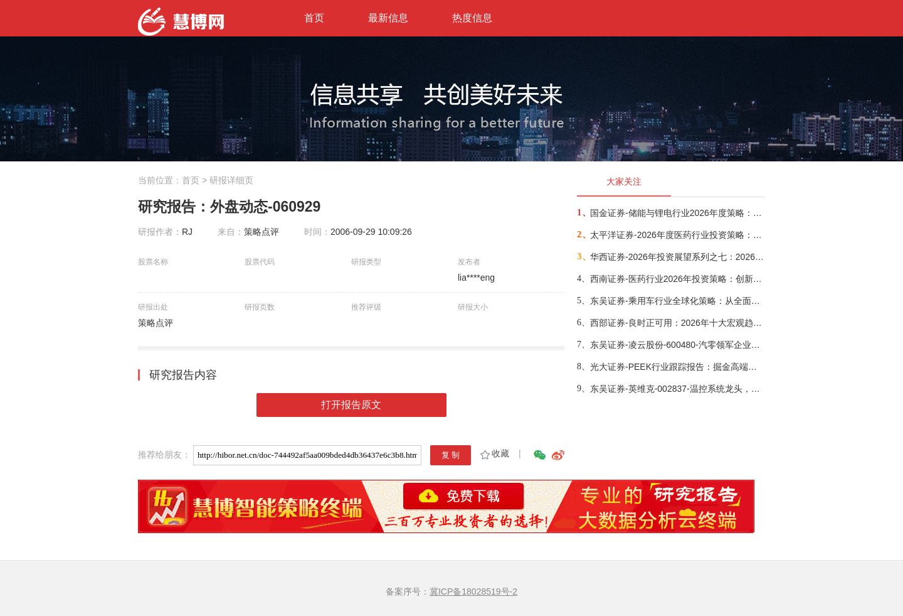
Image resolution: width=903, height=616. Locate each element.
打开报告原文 (351, 404)
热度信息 (472, 18)
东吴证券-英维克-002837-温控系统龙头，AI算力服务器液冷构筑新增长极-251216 (677, 389)
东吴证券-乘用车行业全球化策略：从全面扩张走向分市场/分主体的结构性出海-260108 (677, 301)
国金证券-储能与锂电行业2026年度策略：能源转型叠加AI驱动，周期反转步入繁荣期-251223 (677, 213)
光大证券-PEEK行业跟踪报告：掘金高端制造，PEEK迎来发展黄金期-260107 (677, 367)
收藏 (493, 453)
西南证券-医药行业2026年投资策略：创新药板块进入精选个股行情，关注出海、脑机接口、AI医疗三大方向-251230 (677, 279)
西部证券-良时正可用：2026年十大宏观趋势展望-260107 (677, 323)
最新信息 (388, 18)
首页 (314, 18)
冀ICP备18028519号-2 (473, 591)
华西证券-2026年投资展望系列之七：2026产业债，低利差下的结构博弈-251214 (677, 257)
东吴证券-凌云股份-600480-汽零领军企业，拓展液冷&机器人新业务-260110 (677, 345)
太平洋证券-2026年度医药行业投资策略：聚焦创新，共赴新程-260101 (677, 235)
